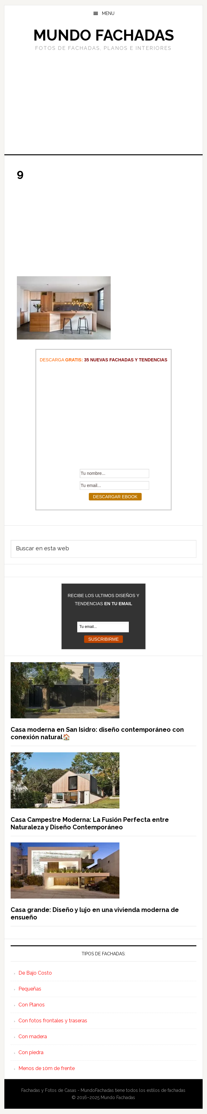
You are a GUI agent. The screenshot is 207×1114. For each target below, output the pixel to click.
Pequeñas (29, 989)
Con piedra (30, 1052)
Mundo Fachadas (103, 35)
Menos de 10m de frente (46, 1068)
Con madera (32, 1036)
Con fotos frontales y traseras (52, 1021)
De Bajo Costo (35, 973)
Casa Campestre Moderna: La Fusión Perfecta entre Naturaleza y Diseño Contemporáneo (90, 823)
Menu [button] (108, 13)
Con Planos (31, 1005)
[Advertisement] (103, 102)
